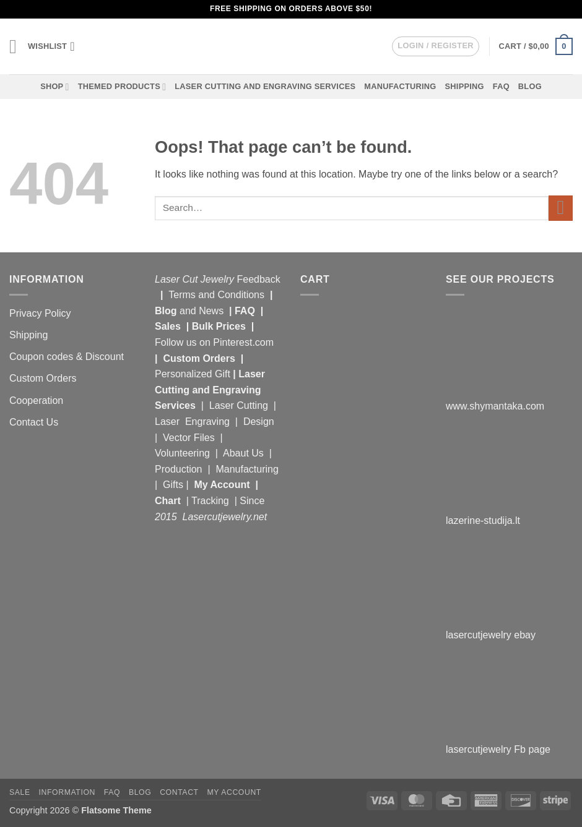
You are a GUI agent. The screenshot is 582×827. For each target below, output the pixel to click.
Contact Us (33, 422)
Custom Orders (42, 378)
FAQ (501, 86)
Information (67, 792)
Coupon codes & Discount (67, 356)
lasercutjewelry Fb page (498, 749)
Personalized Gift (192, 374)
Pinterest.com (243, 342)
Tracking (211, 500)
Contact (179, 792)
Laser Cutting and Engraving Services (265, 86)
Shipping (464, 86)
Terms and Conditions (216, 294)
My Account (222, 484)
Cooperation (36, 400)
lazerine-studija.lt (483, 520)
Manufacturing (400, 86)
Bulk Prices (219, 326)
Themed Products (122, 87)
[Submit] (561, 208)
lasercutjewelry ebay (491, 635)
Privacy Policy (40, 313)
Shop (54, 87)
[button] (14, 46)
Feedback (258, 279)
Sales (169, 326)
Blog (530, 86)
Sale (19, 792)
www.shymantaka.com (495, 406)
